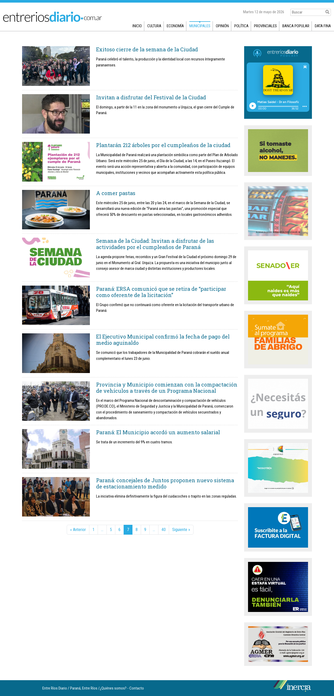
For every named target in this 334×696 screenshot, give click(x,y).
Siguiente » (181, 529)
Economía (175, 26)
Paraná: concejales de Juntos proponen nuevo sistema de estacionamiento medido (165, 483)
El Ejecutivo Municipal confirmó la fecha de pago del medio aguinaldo (163, 339)
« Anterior (78, 529)
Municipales (199, 26)
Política (241, 26)
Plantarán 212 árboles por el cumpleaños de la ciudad (163, 145)
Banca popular (295, 26)
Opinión (222, 26)
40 (164, 529)
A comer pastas (115, 193)
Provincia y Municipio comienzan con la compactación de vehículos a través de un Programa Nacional (166, 387)
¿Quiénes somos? (113, 688)
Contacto (136, 688)
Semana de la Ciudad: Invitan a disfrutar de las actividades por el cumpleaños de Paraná (155, 243)
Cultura (154, 26)
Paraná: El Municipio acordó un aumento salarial (158, 432)
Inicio (137, 26)
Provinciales (265, 26)
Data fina (323, 26)
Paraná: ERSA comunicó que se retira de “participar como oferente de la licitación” (161, 291)
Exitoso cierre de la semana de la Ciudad (147, 49)
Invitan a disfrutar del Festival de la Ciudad (151, 97)
